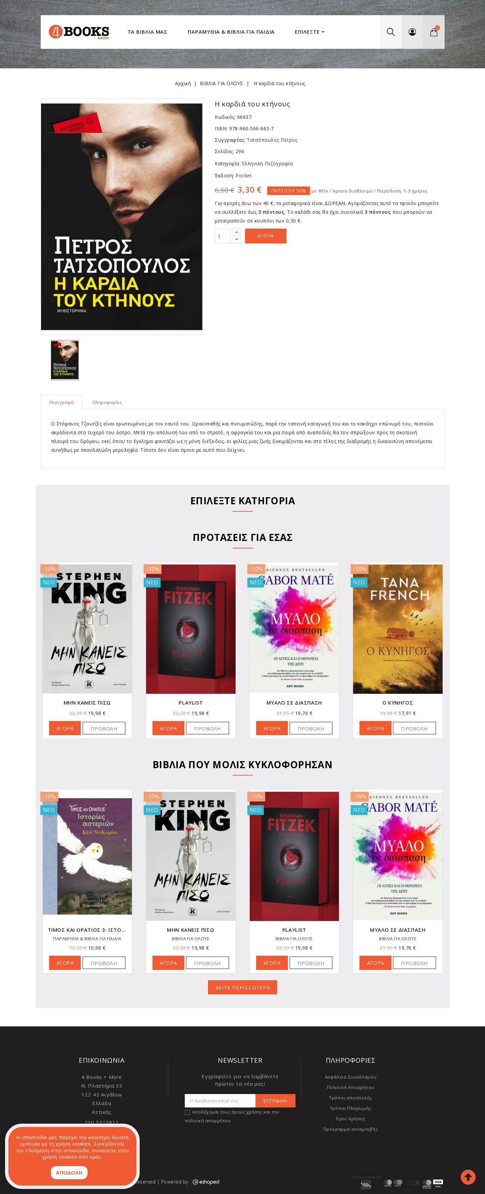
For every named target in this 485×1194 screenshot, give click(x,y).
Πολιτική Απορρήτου (350, 1087)
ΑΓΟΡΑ (65, 728)
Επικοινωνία (102, 1060)
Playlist (294, 703)
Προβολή (104, 728)
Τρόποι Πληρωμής (351, 1108)
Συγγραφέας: (230, 140)
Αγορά (265, 236)
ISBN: (221, 128)
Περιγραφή (61, 402)
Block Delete (87, 703)
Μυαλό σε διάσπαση (397, 703)
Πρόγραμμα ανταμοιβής (350, 1129)
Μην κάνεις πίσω (190, 703)
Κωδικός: (225, 117)
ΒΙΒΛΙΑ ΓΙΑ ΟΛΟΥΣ (87, 939)
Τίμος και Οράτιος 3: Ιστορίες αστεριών (191, 930)
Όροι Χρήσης (351, 1119)
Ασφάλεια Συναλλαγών (351, 1077)
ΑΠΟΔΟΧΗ (69, 1172)
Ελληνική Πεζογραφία (266, 163)
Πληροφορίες (107, 402)
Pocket (243, 175)
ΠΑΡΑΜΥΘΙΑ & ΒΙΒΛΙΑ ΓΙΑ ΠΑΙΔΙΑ (191, 939)
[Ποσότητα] (223, 236)
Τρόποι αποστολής (350, 1098)
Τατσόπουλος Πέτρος (272, 140)
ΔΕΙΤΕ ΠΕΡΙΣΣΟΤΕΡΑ (242, 987)
